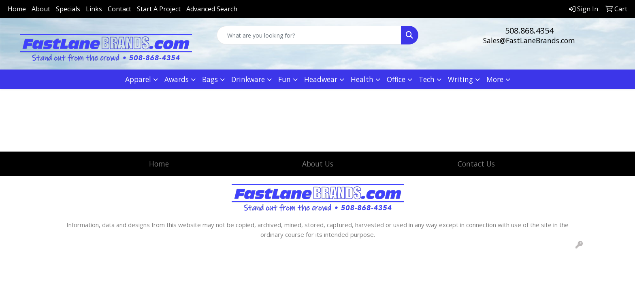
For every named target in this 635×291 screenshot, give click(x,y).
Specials (68, 8)
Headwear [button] (320, 79)
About (41, 8)
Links (94, 8)
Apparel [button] (138, 79)
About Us (317, 164)
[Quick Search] (309, 35)
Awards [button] (176, 79)
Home (17, 8)
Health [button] (362, 79)
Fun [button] (284, 79)
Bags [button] (210, 79)
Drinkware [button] (248, 79)
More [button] (494, 79)
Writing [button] (460, 79)
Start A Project (159, 8)
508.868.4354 (529, 30)
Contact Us (476, 164)
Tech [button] (427, 79)
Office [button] (396, 79)
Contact (119, 8)
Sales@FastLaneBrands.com (529, 40)
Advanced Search (211, 8)
